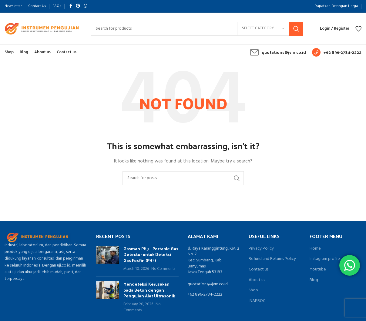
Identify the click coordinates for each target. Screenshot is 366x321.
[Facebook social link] (71, 6)
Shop (253, 290)
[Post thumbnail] (107, 259)
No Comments (163, 269)
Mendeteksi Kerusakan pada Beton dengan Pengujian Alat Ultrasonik (149, 290)
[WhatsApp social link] (85, 6)
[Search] (197, 29)
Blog (314, 280)
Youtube (318, 270)
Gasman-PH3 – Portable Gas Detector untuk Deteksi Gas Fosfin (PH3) (150, 254)
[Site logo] (42, 28)
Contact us (258, 270)
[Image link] (38, 237)
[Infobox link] (278, 52)
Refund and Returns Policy (272, 259)
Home (315, 249)
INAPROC (257, 301)
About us (257, 280)
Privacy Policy (261, 249)
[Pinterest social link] (78, 6)
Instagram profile (325, 259)
